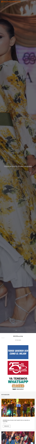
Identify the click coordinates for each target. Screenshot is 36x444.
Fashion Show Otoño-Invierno (18, 166)
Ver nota (6, 426)
